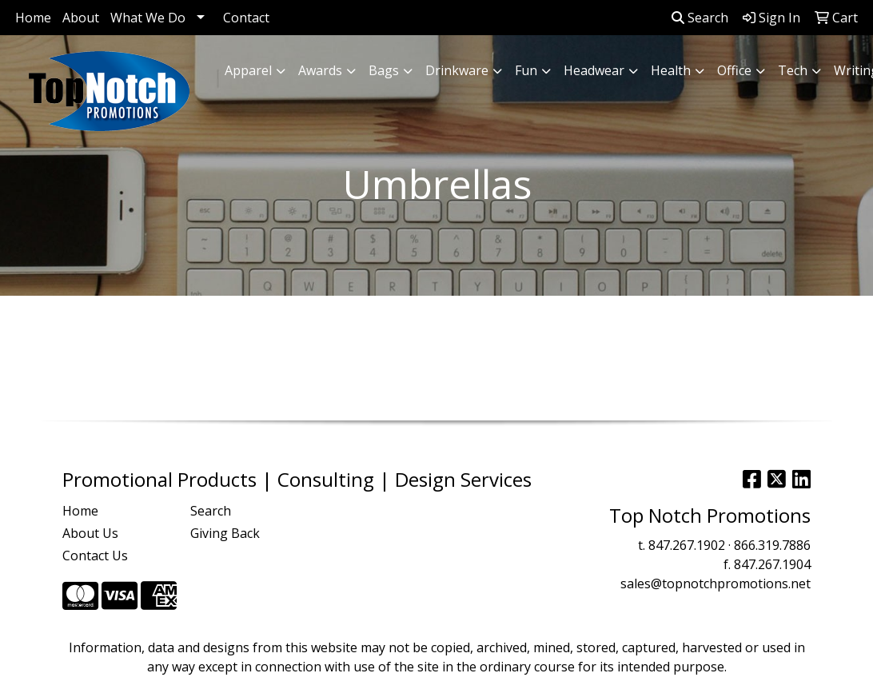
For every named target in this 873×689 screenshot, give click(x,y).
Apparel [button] (248, 70)
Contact (246, 17)
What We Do (147, 17)
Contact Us (95, 555)
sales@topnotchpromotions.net (715, 583)
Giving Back (225, 533)
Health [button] (671, 70)
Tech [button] (792, 70)
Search (700, 17)
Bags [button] (384, 70)
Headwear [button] (594, 70)
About (80, 17)
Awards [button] (320, 70)
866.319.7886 (772, 545)
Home (33, 17)
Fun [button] (526, 70)
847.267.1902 (686, 545)
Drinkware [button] (456, 70)
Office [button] (734, 70)
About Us (90, 533)
